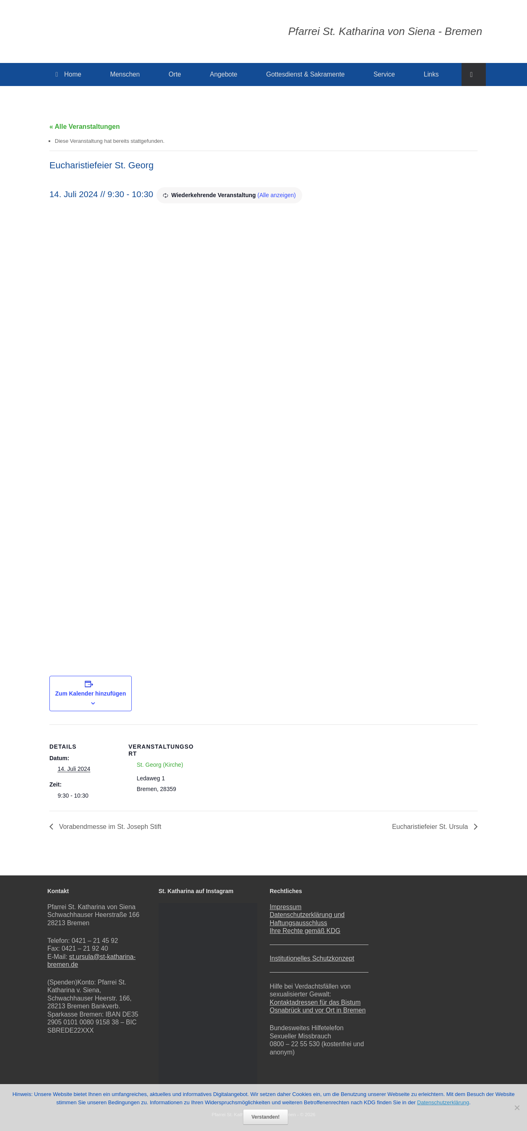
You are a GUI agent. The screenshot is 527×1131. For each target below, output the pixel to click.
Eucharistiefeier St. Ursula (431, 826)
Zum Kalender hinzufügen (90, 693)
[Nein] (517, 1107)
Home (68, 74)
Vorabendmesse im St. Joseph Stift (109, 826)
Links (431, 74)
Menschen (125, 74)
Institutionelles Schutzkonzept (312, 958)
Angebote (224, 74)
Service (384, 74)
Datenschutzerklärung (443, 1102)
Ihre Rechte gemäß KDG (305, 930)
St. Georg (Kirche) (160, 764)
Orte (174, 74)
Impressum (285, 906)
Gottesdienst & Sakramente (305, 74)
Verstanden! (266, 1117)
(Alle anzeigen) (276, 195)
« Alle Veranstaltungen (84, 126)
